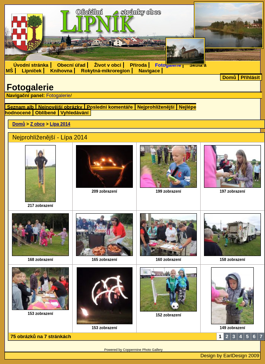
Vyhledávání (75, 112)
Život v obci (107, 65)
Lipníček (32, 70)
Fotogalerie (168, 65)
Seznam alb (20, 107)
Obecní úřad (71, 65)
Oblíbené (45, 112)
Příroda (138, 65)
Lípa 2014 (60, 124)
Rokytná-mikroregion (105, 70)
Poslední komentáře (110, 107)
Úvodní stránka (31, 65)
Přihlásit (250, 77)
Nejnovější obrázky (60, 107)
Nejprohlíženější (155, 107)
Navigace (149, 70)
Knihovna (61, 70)
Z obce (37, 124)
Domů (229, 77)
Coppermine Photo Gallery (142, 350)
